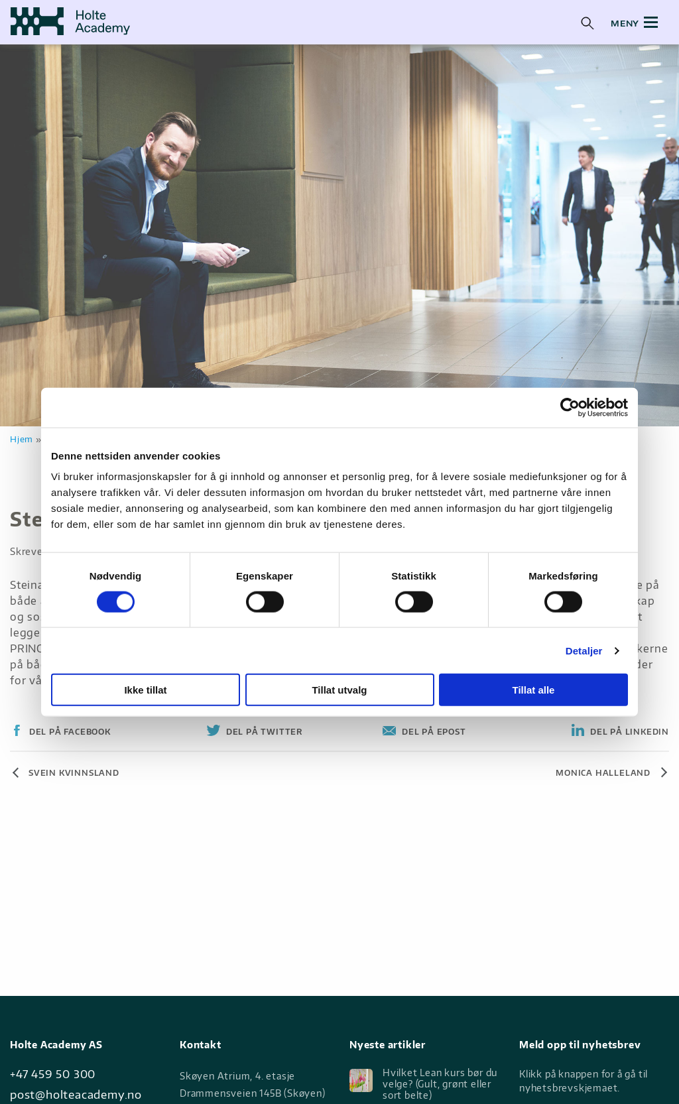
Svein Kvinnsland (74, 773)
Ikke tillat (145, 690)
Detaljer (584, 650)
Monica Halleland (603, 773)
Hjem (21, 439)
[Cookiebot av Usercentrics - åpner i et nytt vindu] (570, 407)
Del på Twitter (262, 732)
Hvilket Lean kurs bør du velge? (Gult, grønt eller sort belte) (423, 1084)
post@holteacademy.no (76, 1094)
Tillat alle (534, 690)
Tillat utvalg (339, 690)
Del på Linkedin (628, 732)
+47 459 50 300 (52, 1074)
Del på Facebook (69, 732)
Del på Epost (432, 732)
